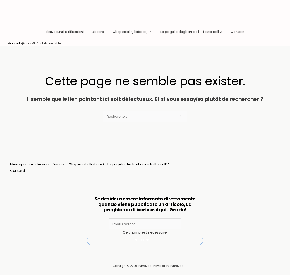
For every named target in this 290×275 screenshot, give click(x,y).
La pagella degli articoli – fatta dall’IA (190, 31)
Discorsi (99, 31)
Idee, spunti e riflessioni (66, 31)
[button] (150, 32)
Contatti (235, 31)
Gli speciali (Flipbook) (132, 32)
